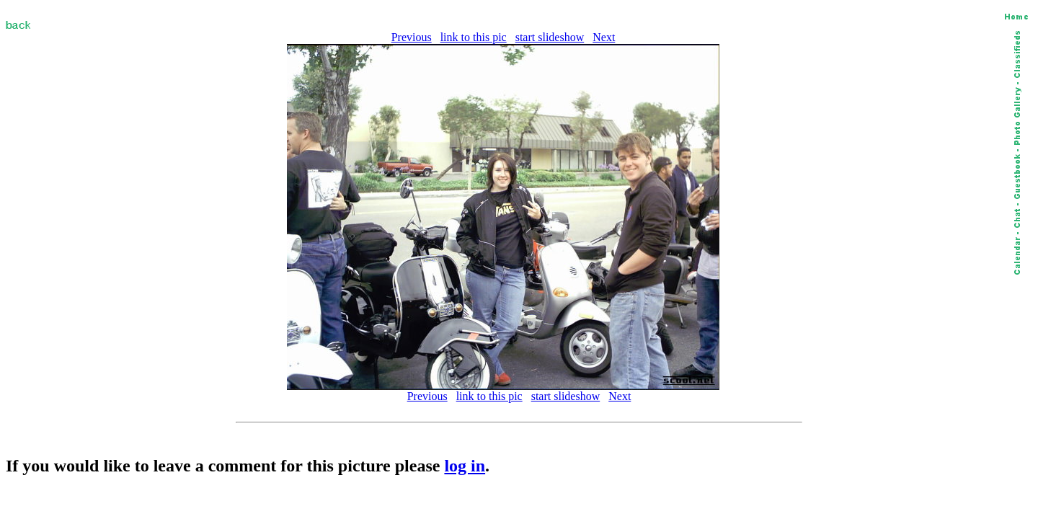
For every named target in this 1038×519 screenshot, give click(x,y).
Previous (411, 37)
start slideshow (550, 37)
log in (464, 465)
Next (604, 37)
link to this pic (473, 37)
